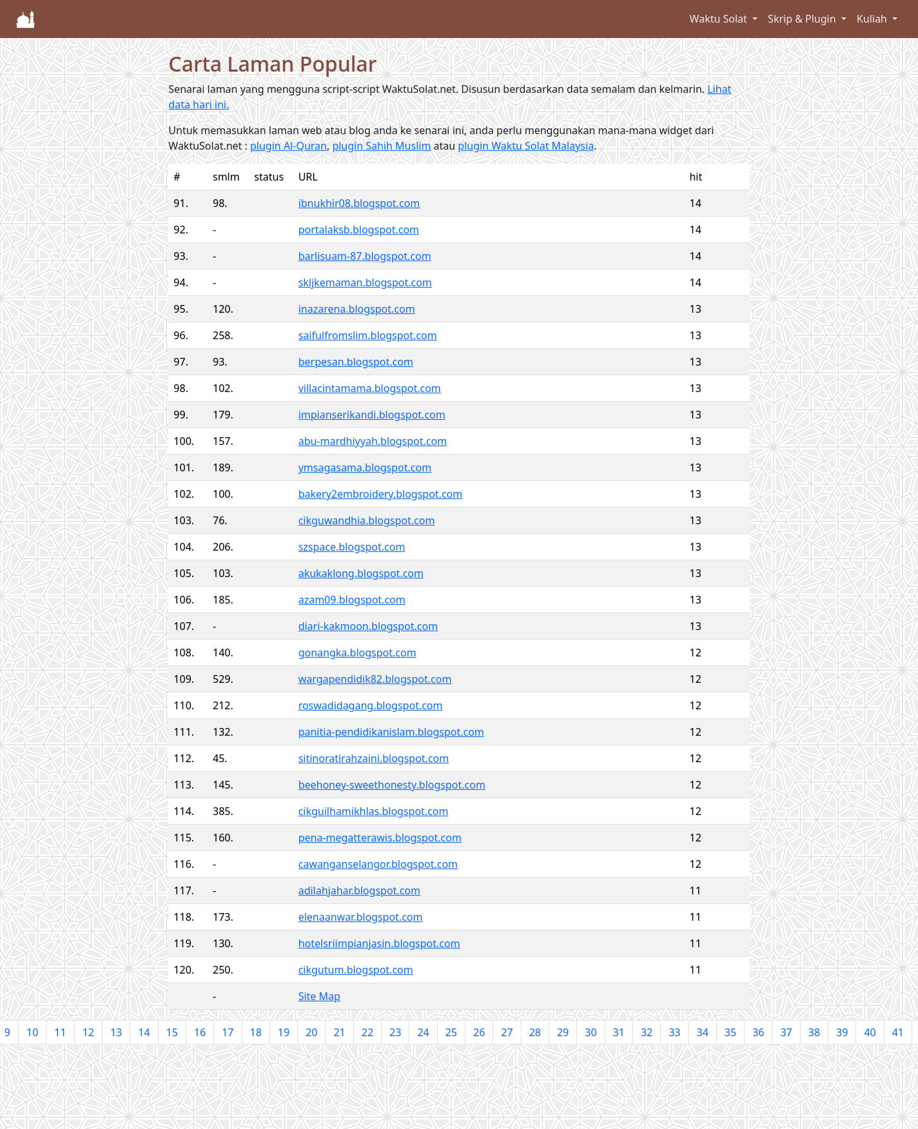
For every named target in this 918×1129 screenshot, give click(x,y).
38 (814, 1032)
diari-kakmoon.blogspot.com (368, 626)
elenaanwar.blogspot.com (360, 917)
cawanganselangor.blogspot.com (378, 864)
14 (144, 1032)
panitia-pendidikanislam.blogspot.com (391, 732)
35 (730, 1032)
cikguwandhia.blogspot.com (366, 520)
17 (227, 1032)
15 (172, 1032)
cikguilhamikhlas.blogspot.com (373, 811)
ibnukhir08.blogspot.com (359, 203)
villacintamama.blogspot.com (369, 388)
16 (200, 1032)
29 (563, 1032)
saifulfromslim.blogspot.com (367, 335)
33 (674, 1032)
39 (842, 1032)
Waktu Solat (720, 19)
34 (702, 1032)
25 (451, 1032)
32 (646, 1032)
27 (507, 1032)
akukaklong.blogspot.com (361, 573)
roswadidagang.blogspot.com (370, 705)
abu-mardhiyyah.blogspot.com (372, 441)
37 (786, 1032)
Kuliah (873, 19)
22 (367, 1032)
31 (619, 1032)
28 (535, 1032)
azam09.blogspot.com (351, 600)
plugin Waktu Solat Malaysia (526, 146)
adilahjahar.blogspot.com (359, 890)
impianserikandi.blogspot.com (371, 414)
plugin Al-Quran (288, 146)
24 (423, 1032)
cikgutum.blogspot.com (355, 970)
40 (869, 1032)
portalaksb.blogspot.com (358, 229)
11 (60, 1032)
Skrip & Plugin (803, 19)
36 (758, 1032)
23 (395, 1032)
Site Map (319, 996)
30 (590, 1032)
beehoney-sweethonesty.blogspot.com (391, 785)
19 (283, 1032)
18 (256, 1032)
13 (116, 1032)
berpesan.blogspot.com (355, 362)
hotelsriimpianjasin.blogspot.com (379, 943)
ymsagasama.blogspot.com (365, 467)
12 (88, 1032)
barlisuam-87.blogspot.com (364, 256)
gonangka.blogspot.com (357, 652)
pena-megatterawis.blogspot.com (380, 837)
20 (311, 1032)
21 (339, 1032)
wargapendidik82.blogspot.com (375, 679)
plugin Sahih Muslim (381, 146)
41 (898, 1032)
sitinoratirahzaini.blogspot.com (373, 758)
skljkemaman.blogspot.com (365, 282)
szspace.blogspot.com (351, 547)
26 (479, 1032)
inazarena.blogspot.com (356, 309)
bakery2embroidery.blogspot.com (380, 494)
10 (32, 1032)
